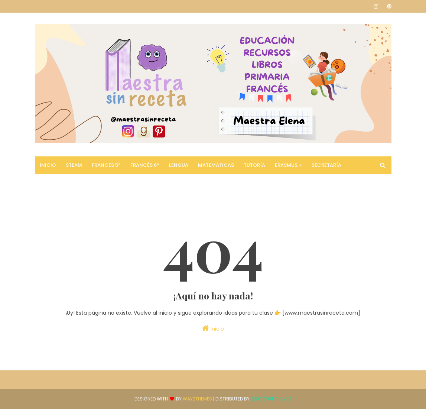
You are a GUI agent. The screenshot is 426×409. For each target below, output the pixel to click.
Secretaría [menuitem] (326, 165)
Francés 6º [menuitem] (144, 165)
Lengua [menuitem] (178, 165)
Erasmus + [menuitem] (288, 165)
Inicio (213, 328)
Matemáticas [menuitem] (216, 165)
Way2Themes (197, 399)
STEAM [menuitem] (74, 165)
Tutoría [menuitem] (254, 165)
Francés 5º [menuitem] (106, 165)
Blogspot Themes (271, 399)
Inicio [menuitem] (48, 165)
